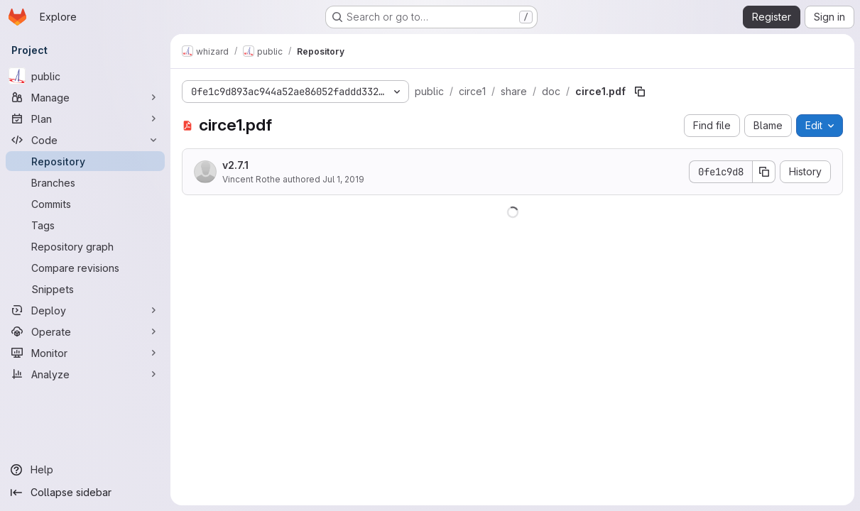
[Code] (85, 140)
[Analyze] (85, 374)
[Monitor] (85, 353)
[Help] (85, 470)
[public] (85, 76)
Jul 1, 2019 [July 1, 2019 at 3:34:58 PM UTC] (343, 179)
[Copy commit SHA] (764, 171)
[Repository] (85, 161)
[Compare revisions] (85, 268)
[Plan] (85, 118)
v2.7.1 (235, 165)
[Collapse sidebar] (85, 492)
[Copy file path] (639, 91)
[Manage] (85, 97)
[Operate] (85, 331)
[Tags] (85, 225)
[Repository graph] (85, 246)
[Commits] (85, 204)
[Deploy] (85, 310)
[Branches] (85, 182)
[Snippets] (85, 289)
